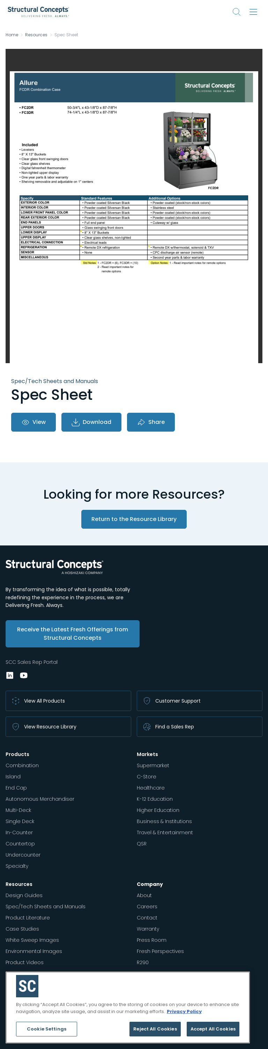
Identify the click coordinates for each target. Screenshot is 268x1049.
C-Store (146, 776)
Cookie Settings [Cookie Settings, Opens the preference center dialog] (46, 1029)
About (144, 895)
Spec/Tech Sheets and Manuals (45, 906)
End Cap (16, 787)
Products (17, 754)
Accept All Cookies (213, 1029)
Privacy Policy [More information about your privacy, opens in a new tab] (184, 1011)
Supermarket (153, 765)
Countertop (20, 843)
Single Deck (20, 821)
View (33, 422)
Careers (147, 906)
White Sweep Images (32, 940)
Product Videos (25, 962)
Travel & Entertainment (165, 832)
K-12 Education (155, 798)
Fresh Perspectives (160, 951)
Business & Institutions (164, 821)
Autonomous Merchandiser (40, 798)
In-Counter (19, 832)
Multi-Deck (18, 810)
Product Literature (28, 917)
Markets (147, 754)
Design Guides (24, 895)
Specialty (17, 866)
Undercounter (23, 854)
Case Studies (22, 928)
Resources (36, 35)
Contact (147, 917)
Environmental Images (34, 951)
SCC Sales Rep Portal (32, 662)
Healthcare (151, 787)
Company (150, 884)
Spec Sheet (66, 35)
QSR (142, 843)
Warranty (148, 928)
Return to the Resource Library (134, 519)
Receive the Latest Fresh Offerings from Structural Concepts (72, 633)
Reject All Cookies (155, 1029)
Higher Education (158, 810)
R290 (143, 962)
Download (91, 422)
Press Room (151, 940)
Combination (22, 765)
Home (12, 35)
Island (13, 776)
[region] (128, 1007)
